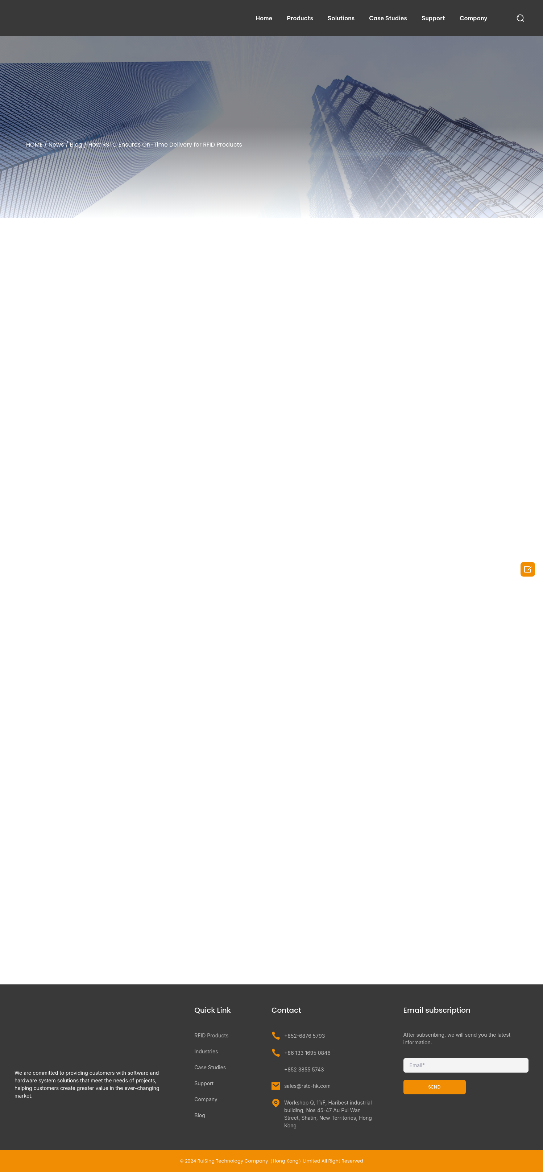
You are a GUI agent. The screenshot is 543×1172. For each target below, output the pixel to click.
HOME (34, 144)
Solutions (341, 18)
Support (433, 18)
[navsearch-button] (520, 17)
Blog (76, 144)
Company (474, 18)
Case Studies (388, 18)
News (56, 144)
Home (264, 18)
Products (300, 18)
